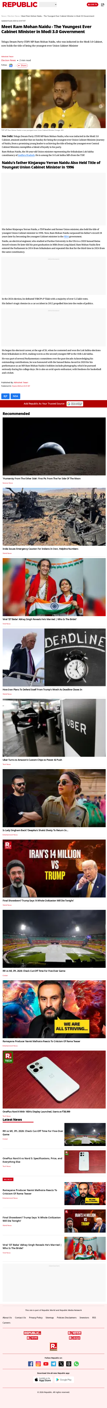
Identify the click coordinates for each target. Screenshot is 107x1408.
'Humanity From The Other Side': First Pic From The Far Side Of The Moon (42, 478)
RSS (94, 1317)
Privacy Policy (35, 1317)
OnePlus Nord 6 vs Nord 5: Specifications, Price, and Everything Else (32, 1160)
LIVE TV (92, 4)
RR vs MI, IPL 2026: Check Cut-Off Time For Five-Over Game (34, 971)
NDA (66, 236)
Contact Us (20, 1317)
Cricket (5, 975)
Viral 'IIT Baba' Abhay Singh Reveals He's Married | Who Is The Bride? (39, 619)
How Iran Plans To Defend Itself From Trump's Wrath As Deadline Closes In (42, 689)
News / (4, 16)
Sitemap (50, 1317)
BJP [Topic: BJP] (5, 396)
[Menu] (101, 4)
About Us (7, 1317)
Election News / (14, 16)
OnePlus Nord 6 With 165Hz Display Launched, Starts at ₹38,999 (36, 1111)
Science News (8, 483)
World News (7, 553)
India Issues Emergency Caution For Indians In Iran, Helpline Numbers (40, 549)
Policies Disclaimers (67, 1317)
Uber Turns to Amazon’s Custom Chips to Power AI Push (32, 760)
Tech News (7, 764)
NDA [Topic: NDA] (15, 396)
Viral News (7, 624)
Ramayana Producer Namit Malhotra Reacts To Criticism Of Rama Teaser (41, 1041)
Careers (6, 1322)
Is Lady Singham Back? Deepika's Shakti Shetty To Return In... (35, 830)
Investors (84, 1317)
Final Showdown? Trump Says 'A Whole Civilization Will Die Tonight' (38, 900)
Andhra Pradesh (26, 155)
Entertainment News (10, 835)
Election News (8, 60)
